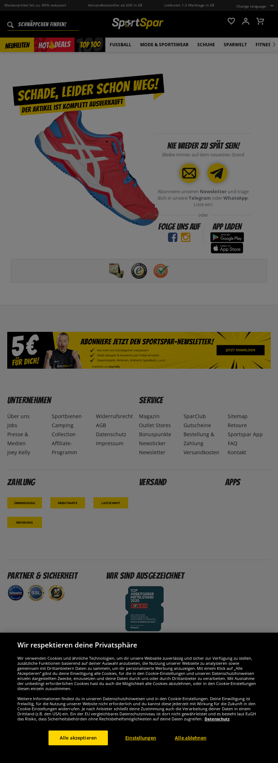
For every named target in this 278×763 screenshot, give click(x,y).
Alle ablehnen (190, 742)
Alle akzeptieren (78, 742)
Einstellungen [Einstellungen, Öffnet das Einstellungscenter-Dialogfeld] (140, 742)
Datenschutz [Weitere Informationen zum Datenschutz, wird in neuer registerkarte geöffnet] (217, 723)
